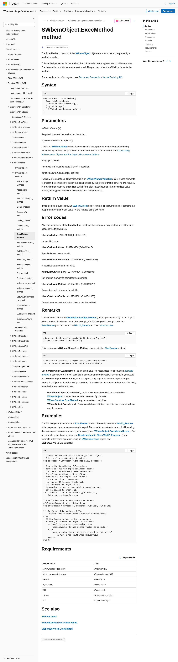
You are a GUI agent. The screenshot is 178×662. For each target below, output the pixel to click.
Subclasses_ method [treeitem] (26, 314)
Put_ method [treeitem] (22, 273)
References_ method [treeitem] (26, 283)
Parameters (149, 30)
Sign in (172, 4)
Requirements (150, 48)
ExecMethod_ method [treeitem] (23, 236)
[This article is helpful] (167, 61)
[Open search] (165, 3)
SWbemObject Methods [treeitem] (23, 183)
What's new (153, 11)
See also (148, 52)
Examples (148, 44)
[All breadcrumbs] (44, 21)
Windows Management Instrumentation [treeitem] (15, 32)
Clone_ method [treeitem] (23, 207)
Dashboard (168, 11)
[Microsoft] (5, 4)
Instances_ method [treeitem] (25, 259)
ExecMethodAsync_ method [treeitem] (25, 244)
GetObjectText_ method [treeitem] (23, 253)
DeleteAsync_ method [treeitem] (23, 227)
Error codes (149, 37)
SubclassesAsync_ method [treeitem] (25, 321)
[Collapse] (34, 18)
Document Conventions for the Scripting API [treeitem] (21, 100)
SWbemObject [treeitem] (20, 168)
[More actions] (134, 21)
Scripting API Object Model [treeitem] (21, 93)
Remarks (148, 41)
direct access (106, 325)
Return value (149, 33)
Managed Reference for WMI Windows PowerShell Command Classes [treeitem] (20, 444)
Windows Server (57, 21)
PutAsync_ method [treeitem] (25, 278)
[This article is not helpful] (170, 61)
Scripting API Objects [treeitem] (21, 117)
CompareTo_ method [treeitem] (22, 214)
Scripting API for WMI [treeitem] (19, 88)
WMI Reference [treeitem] (14, 54)
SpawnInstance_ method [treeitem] (24, 307)
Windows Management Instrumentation (85, 21)
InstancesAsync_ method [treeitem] (24, 266)
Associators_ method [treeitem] (22, 191)
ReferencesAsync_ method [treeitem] (25, 290)
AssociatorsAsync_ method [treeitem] (25, 200)
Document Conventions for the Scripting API (100, 77)
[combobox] (19, 24)
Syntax (147, 26)
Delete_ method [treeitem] (23, 220)
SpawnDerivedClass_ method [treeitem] (25, 298)
